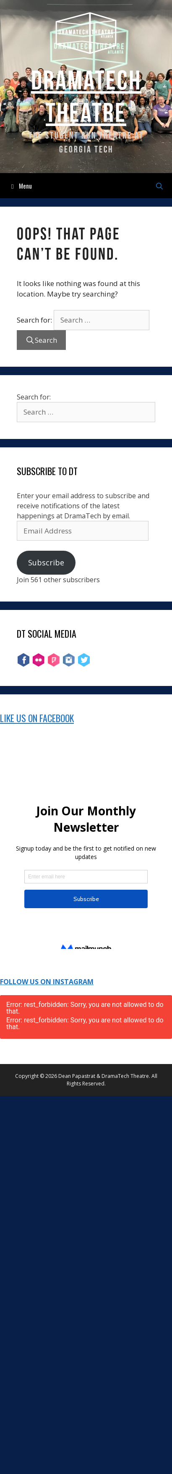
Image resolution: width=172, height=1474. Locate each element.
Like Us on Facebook (37, 718)
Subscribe (46, 562)
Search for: (34, 320)
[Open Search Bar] (159, 185)
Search (46, 340)
